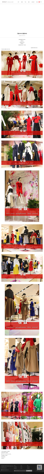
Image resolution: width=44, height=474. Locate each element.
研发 (27, 465)
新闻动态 (15, 468)
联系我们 (28, 468)
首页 (14, 465)
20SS (21, 468)
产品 (21, 465)
